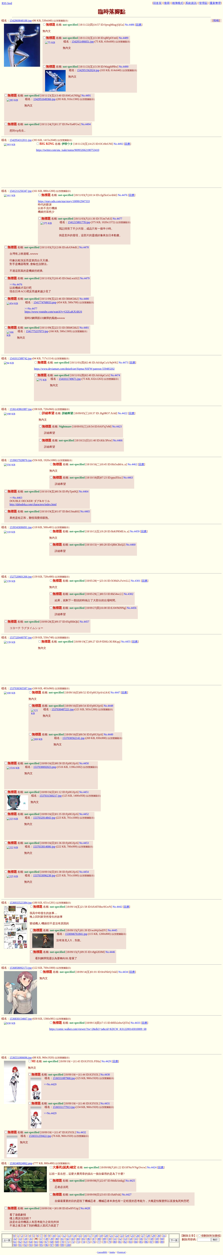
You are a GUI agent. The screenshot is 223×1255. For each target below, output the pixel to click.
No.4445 (112, 930)
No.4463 (128, 477)
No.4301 (135, 580)
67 (46, 1241)
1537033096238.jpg (44, 875)
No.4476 (122, 195)
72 (72, 1241)
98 (57, 1244)
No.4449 (108, 734)
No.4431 (105, 1103)
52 (120, 1238)
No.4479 (85, 278)
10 (53, 1235)
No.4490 (123, 66)
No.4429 (106, 1061)
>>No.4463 (16, 497)
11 (59, 1235)
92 (25, 1244)
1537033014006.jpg (44, 846)
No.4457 (84, 621)
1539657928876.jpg (21, 460)
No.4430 (105, 1074)
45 (83, 1238)
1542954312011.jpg (21, 140)
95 (41, 1244)
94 (36, 1244)
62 (20, 1241)
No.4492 (118, 143)
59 (156, 1238)
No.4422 (122, 413)
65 (36, 1241)
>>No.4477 (31, 308)
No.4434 (123, 971)
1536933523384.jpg (21, 902)
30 (158, 1235)
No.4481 (84, 327)
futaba (112, 1252)
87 (151, 1241)
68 (51, 1241)
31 (164, 1235)
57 (146, 1238)
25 (132, 1235)
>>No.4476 (16, 284)
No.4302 (128, 594)
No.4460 (131, 544)
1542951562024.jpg (88, 70)
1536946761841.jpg (76, 933)
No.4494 (86, 124)
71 (67, 1241)
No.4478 (84, 247)
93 (30, 1244)
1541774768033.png (44, 302)
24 (127, 1235)
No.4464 (83, 491)
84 (135, 1241)
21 (111, 1235)
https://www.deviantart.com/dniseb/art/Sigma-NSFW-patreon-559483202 (74, 368)
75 (88, 1241)
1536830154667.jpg (21, 1018)
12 (64, 1235)
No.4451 (84, 792)
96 (46, 1244)
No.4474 (115, 375)
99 (62, 1244)
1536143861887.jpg (21, 409)
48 (99, 1238)
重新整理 (215, 3)
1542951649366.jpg (44, 99)
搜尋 (167, 3)
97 (51, 1244)
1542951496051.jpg (83, 41)
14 (74, 1235)
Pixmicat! (121, 1252)
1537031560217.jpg (50, 795)
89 (162, 1241)
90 (15, 1244)
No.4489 (123, 37)
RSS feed (7, 3)
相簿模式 (177, 3)
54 (130, 1238)
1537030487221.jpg (63, 709)
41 (62, 1238)
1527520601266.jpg (21, 576)
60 (162, 1238)
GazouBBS (102, 1252)
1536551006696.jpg (21, 1057)
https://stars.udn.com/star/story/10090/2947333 (64, 201)
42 (67, 1238)
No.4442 (117, 906)
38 (46, 1238)
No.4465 (85, 511)
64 (30, 1241)
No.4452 (84, 814)
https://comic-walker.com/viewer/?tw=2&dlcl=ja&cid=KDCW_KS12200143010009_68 (97, 1029)
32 (15, 1238)
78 (104, 1241)
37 (41, 1238)
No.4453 (84, 842)
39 (51, 1238)
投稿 (216, 20)
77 (99, 1241)
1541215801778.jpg (79, 222)
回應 (138, 24)
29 (153, 1235)
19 (101, 1235)
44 (78, 1238)
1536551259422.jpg (40, 1135)
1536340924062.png (21, 1163)
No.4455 (126, 641)
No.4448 (108, 705)
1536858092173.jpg (21, 967)
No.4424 (151, 1167)
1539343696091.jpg (21, 527)
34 (25, 1238)
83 (130, 1241)
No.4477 (117, 218)
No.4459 (135, 531)
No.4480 (84, 298)
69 (57, 1241)
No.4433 (135, 1022)
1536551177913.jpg (64, 1107)
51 (114, 1238)
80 (114, 1241)
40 (57, 1238)
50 (109, 1238)
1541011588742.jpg (21, 358)
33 (20, 1238)
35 (30, 1238)
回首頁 (157, 3)
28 (148, 1235)
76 (93, 1241)
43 (72, 1238)
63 (25, 1241)
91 (20, 1244)
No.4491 (86, 95)
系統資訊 (190, 3)
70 (62, 1241)
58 (151, 1238)
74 (83, 1241)
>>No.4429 (50, 1084)
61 (15, 1241)
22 (116, 1235)
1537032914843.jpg (44, 817)
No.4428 (85, 1208)
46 (88, 1238)
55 (135, 1238)
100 (68, 1244)
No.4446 (110, 951)
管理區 (203, 3)
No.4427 (126, 1194)
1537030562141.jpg (73, 738)
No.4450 (84, 763)
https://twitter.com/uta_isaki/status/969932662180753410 (67, 150)
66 (41, 1241)
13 (69, 1235)
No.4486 (129, 24)
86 (146, 1241)
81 (120, 1241)
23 (122, 1235)
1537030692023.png (44, 766)
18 (95, 1235)
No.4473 (123, 362)
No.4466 (118, 440)
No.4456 (131, 607)
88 (156, 1241)
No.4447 (115, 692)
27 (143, 1235)
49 (104, 1238)
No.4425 (130, 1180)
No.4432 (81, 1132)
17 (90, 1235)
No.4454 (84, 871)
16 (85, 1235)
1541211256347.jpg (21, 190)
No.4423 (117, 426)
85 (141, 1241)
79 (109, 1241)
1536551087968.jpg (64, 1078)
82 (125, 1241)
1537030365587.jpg (21, 688)
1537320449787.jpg (21, 637)
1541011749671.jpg (70, 378)
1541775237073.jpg (37, 331)
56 (141, 1238)
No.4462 (132, 464)
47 (93, 1238)
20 (106, 1235)
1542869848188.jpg (21, 20)
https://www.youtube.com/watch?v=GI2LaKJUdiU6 (53, 311)
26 (137, 1235)
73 (78, 1241)
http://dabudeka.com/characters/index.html (33, 504)
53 (125, 1238)
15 (80, 1235)
